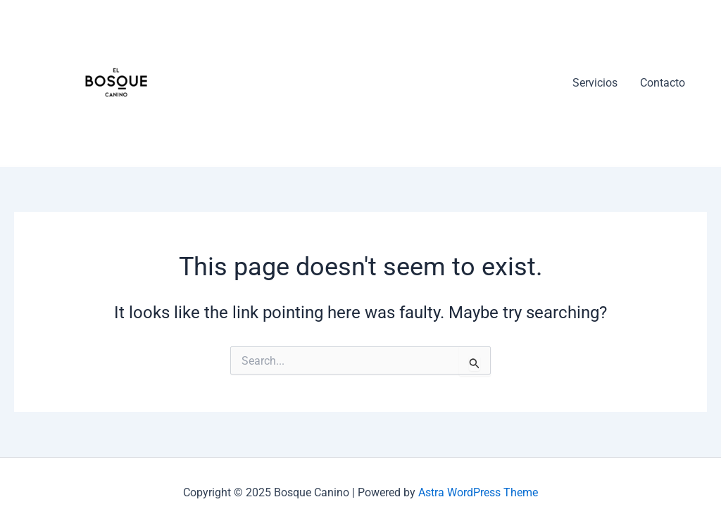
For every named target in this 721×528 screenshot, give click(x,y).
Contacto (662, 82)
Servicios (594, 82)
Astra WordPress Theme (478, 492)
